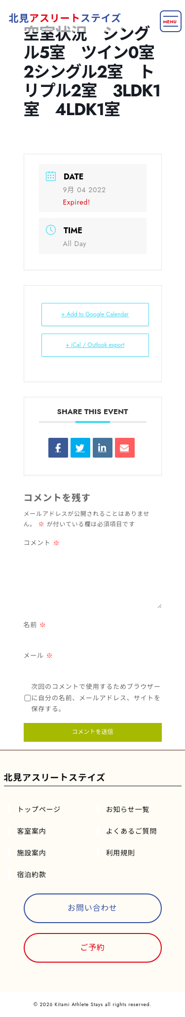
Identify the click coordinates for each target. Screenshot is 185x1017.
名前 (35, 625)
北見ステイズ (65, 18)
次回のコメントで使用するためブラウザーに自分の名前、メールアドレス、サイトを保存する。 (96, 698)
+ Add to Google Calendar (95, 314)
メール (38, 655)
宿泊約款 (31, 875)
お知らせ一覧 (128, 809)
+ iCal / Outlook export (95, 344)
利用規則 (120, 853)
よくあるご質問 (131, 831)
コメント (42, 543)
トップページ (39, 809)
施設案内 (31, 853)
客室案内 (31, 831)
